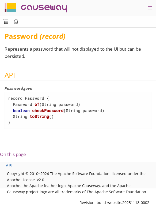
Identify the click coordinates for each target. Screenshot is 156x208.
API (9, 165)
